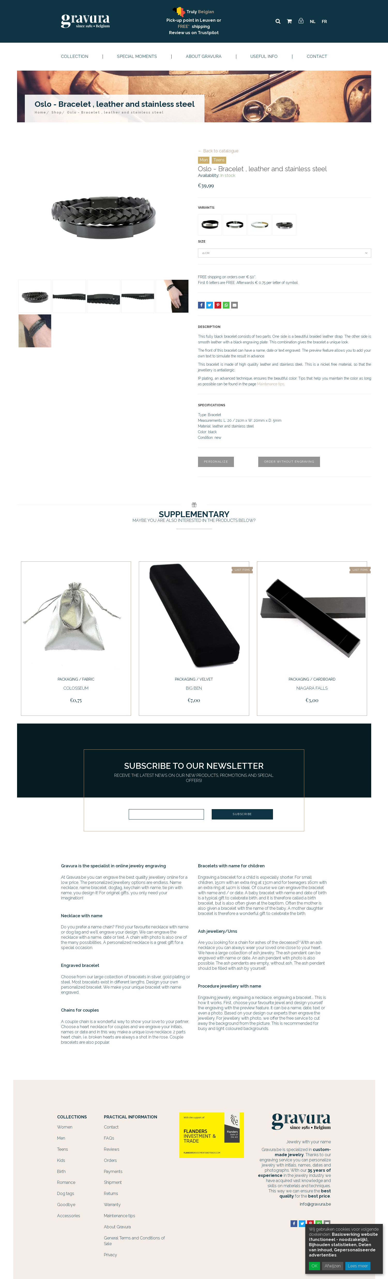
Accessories (68, 1215)
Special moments (137, 57)
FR (324, 21)
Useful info (264, 57)
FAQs (109, 1138)
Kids (61, 1160)
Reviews (111, 1149)
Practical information (130, 1117)
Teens (219, 159)
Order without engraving (289, 461)
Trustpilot (208, 32)
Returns (111, 1193)
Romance (66, 1182)
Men (204, 159)
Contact (317, 57)
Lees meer (358, 1265)
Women (64, 1127)
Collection (74, 57)
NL (313, 21)
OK (314, 1265)
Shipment (113, 1182)
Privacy (110, 1254)
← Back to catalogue (218, 150)
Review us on (183, 32)
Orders (110, 1160)
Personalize (216, 461)
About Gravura (204, 57)
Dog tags (65, 1193)
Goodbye (66, 1204)
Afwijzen (333, 1265)
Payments (113, 1171)
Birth (61, 1171)
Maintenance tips (270, 384)
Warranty (112, 1204)
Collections (72, 1117)
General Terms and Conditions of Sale (134, 1241)
